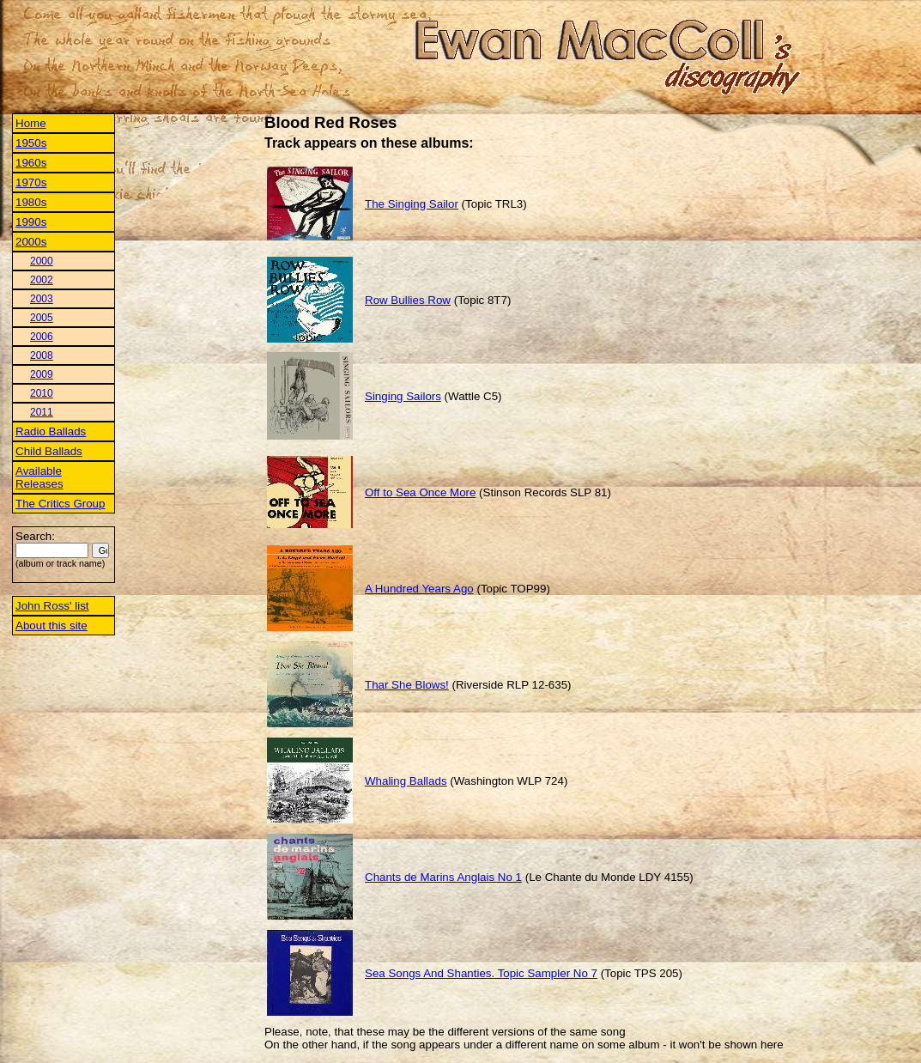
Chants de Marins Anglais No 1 (443, 877)
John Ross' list (52, 605)
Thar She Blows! (407, 684)
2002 (41, 280)
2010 (41, 393)
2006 (41, 337)
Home (30, 123)
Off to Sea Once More (420, 492)
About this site (51, 625)
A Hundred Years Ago (419, 588)
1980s (30, 202)
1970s (30, 182)
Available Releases (39, 477)
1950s (30, 143)
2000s (30, 241)
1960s (30, 162)
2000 (41, 261)
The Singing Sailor (411, 203)
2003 (41, 299)
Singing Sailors (403, 396)
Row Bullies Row (408, 300)
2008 (41, 355)
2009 (41, 374)
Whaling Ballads (406, 780)
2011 (41, 412)
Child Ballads (48, 451)
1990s (30, 222)
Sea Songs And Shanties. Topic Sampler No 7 (481, 973)
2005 (41, 318)
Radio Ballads (50, 431)
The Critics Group (60, 503)
